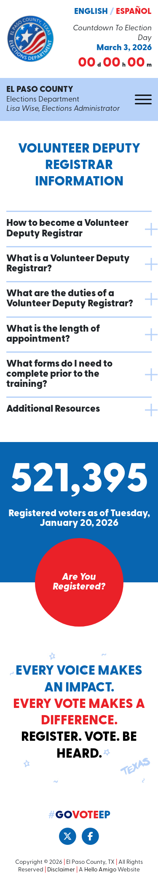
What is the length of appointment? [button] (53, 334)
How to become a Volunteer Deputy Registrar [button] (67, 228)
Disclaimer (61, 870)
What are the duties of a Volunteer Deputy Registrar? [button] (69, 299)
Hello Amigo (100, 870)
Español (134, 12)
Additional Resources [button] (53, 409)
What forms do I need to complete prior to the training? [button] (59, 374)
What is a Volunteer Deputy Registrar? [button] (68, 264)
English (91, 12)
